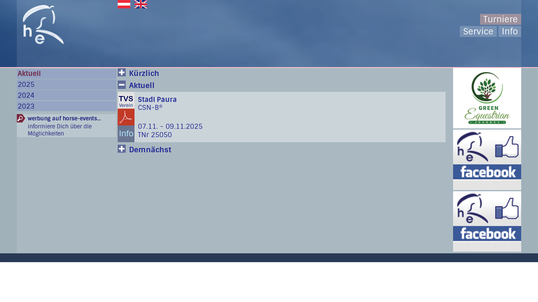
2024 (26, 95)
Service (478, 31)
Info (510, 31)
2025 (26, 84)
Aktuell (29, 73)
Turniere (500, 19)
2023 (26, 106)
